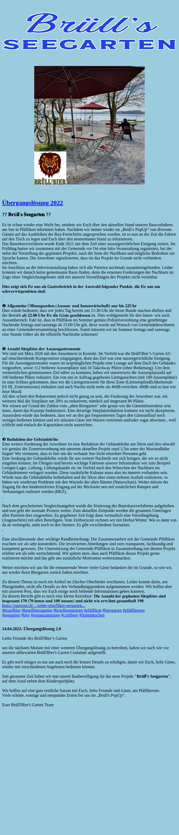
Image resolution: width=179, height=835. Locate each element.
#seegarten (11, 615)
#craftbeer (69, 615)
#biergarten (112, 610)
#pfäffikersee (134, 610)
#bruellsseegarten (68, 610)
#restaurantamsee (45, 615)
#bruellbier (11, 610)
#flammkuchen (92, 615)
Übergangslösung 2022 (32, 202)
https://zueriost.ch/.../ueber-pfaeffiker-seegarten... (43, 605)
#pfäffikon (93, 610)
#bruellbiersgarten (37, 610)
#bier (25, 615)
